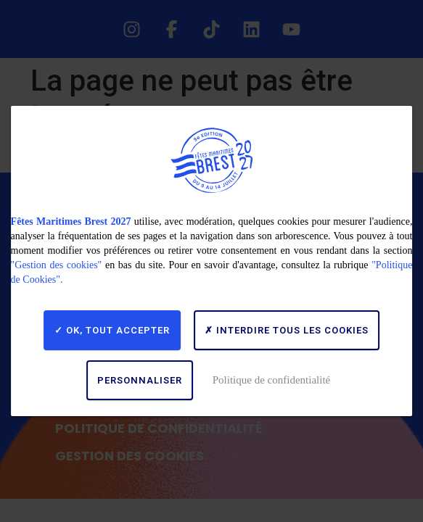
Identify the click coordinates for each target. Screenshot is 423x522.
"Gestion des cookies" (56, 265)
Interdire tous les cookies (287, 330)
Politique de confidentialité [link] (271, 380)
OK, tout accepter (112, 330)
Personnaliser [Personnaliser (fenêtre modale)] (139, 380)
